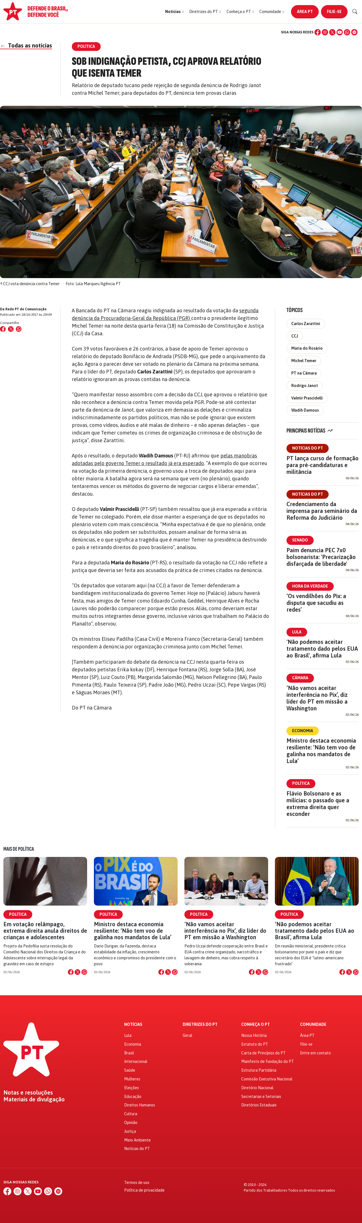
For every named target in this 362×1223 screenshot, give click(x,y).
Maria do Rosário (307, 348)
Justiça (130, 1131)
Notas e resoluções (28, 1092)
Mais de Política (18, 849)
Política (301, 783)
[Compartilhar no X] (77, 972)
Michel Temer (303, 360)
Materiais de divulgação (34, 1099)
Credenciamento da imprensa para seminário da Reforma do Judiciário (321, 511)
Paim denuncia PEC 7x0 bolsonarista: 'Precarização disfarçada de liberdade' (321, 557)
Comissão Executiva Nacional (266, 1079)
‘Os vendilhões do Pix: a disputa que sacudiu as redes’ (316, 603)
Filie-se (334, 11)
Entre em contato (315, 1053)
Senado (300, 540)
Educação (132, 1096)
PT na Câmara (304, 373)
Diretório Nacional (257, 1088)
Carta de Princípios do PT (263, 1053)
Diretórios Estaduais (259, 1105)
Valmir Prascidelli (307, 398)
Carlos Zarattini (305, 323)
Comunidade (313, 1024)
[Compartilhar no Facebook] (3, 329)
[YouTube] (340, 32)
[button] (174, 12)
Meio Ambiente (137, 1140)
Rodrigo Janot (304, 385)
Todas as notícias (26, 45)
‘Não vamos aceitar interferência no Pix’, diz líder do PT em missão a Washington (317, 698)
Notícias (133, 1024)
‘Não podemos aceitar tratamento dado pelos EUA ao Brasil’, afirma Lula (314, 930)
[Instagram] (325, 32)
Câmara (300, 678)
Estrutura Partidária (258, 1070)
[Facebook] (317, 32)
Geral (187, 1035)
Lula (296, 632)
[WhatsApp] (347, 32)
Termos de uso (136, 1182)
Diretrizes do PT (200, 1024)
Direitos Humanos (139, 1105)
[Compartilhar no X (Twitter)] (11, 329)
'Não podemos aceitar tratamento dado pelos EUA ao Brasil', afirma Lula (322, 649)
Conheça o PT (255, 1024)
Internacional (135, 1061)
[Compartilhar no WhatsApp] (18, 329)
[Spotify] (354, 32)
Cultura (130, 1114)
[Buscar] (355, 11)
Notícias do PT (307, 448)
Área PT (305, 11)
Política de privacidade (144, 1190)
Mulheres (132, 1079)
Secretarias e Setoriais (261, 1096)
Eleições (131, 1088)
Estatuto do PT (254, 1044)
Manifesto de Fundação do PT (267, 1061)
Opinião (130, 1122)
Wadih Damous (305, 410)
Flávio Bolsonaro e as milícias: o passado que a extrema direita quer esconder (317, 803)
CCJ (294, 336)
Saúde (129, 1070)
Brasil (129, 1053)
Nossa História (254, 1035)
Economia (302, 730)
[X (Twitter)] (332, 32)
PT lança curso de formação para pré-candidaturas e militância (322, 465)
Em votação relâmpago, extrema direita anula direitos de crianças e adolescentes (45, 930)
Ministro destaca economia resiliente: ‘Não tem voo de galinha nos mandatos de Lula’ (321, 750)
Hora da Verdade (310, 586)
